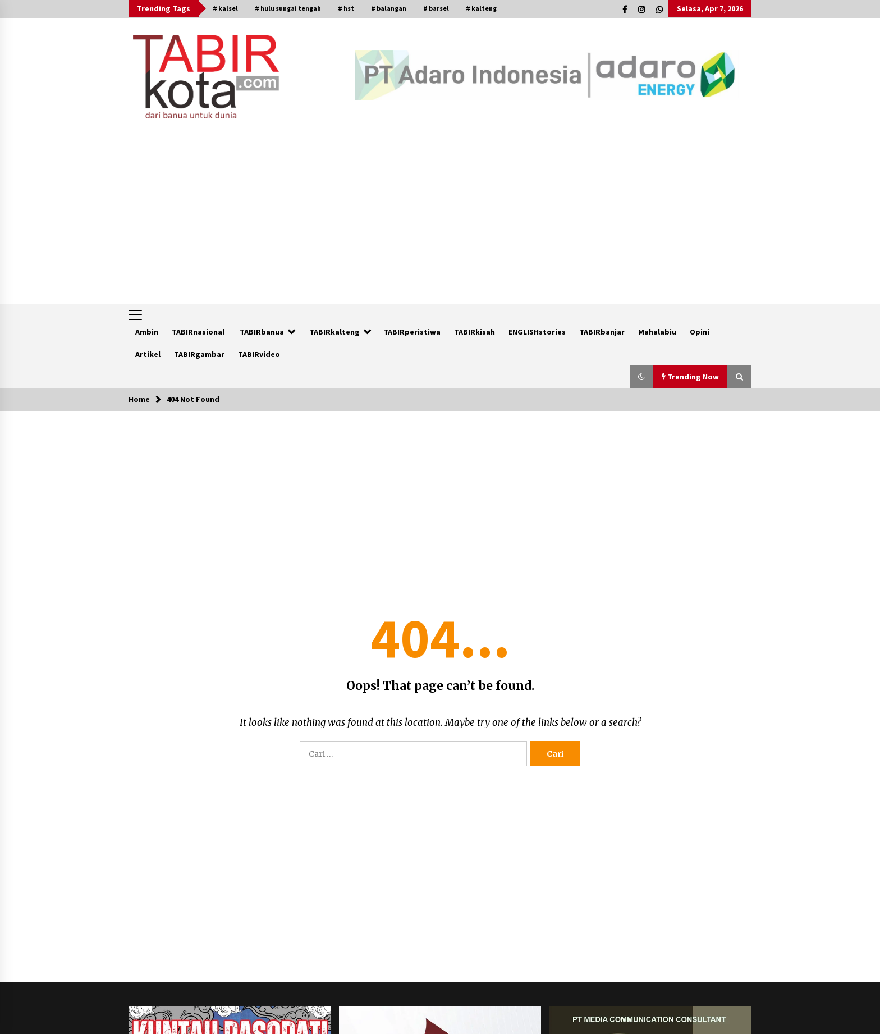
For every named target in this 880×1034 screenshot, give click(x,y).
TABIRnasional (198, 332)
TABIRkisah (474, 332)
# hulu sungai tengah (288, 8)
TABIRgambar (199, 354)
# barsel (436, 8)
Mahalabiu (657, 332)
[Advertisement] (440, 219)
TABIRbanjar (602, 332)
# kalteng (481, 8)
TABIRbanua (262, 332)
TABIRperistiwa (412, 332)
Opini (699, 332)
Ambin (146, 332)
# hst (346, 8)
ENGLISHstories (537, 332)
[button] (641, 376)
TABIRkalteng (334, 332)
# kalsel (225, 8)
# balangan (388, 8)
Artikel (148, 354)
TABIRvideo (259, 354)
